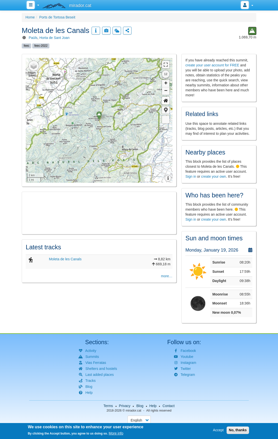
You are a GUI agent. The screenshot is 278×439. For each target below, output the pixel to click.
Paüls (33, 38)
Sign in (190, 176)
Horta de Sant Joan (54, 38)
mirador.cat (133, 410)
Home (30, 17)
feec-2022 (40, 45)
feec (26, 45)
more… (166, 276)
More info (116, 433)
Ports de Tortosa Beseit (57, 17)
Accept (218, 430)
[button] (165, 110)
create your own (213, 176)
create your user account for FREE (212, 65)
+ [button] (165, 83)
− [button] (165, 91)
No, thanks (238, 430)
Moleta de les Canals (65, 259)
